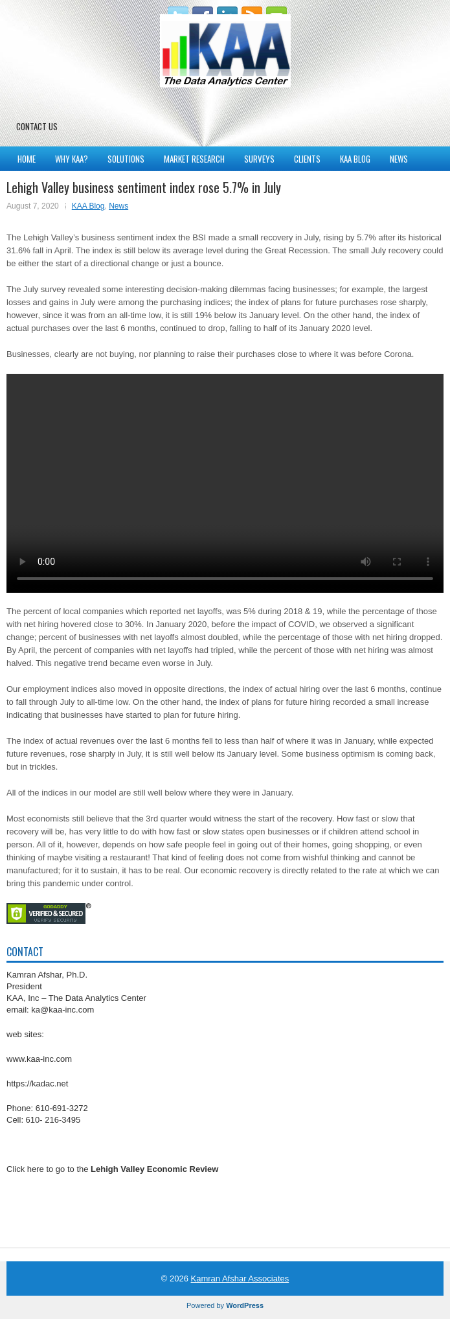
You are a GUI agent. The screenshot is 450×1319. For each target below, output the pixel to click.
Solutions (125, 158)
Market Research (194, 158)
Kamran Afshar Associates (239, 1278)
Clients (307, 158)
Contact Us (37, 126)
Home (26, 158)
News (399, 158)
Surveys (259, 158)
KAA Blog (355, 158)
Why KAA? (71, 158)
